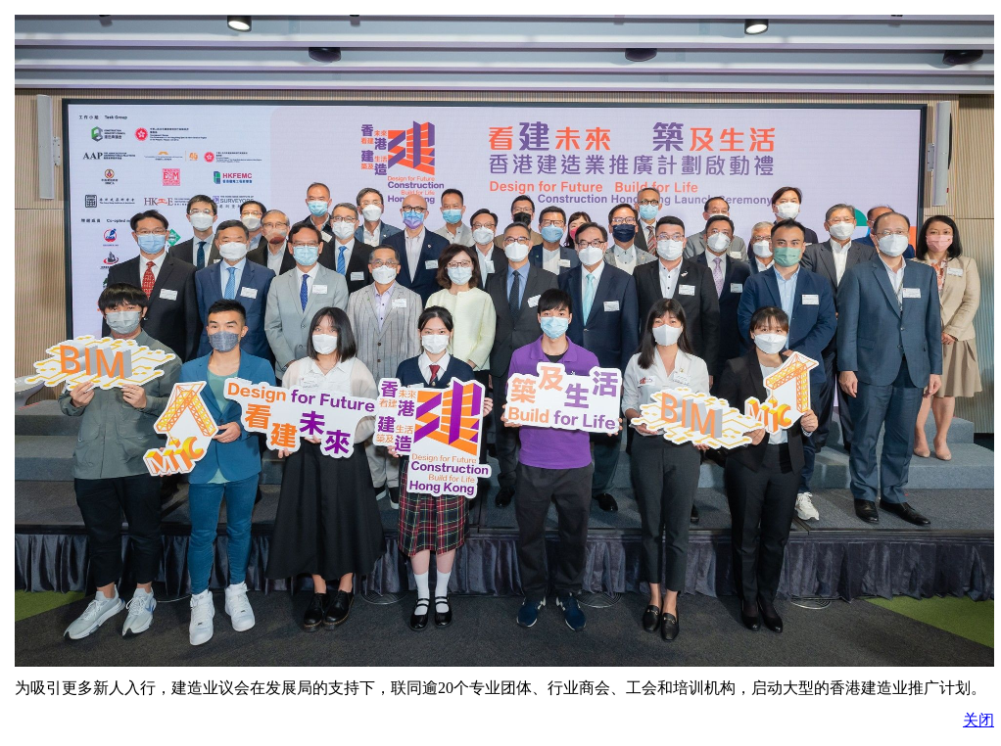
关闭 (978, 720)
